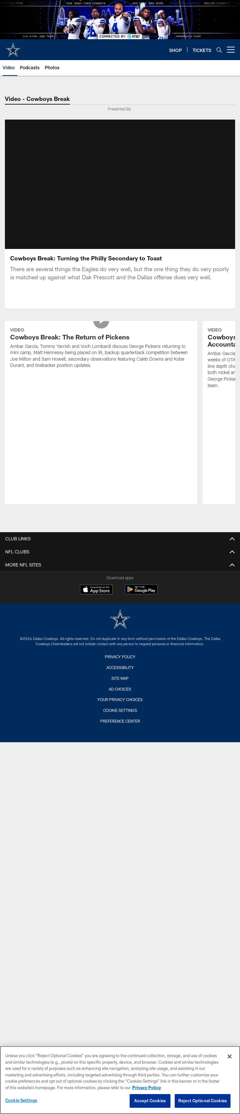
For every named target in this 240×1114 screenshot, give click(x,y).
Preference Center (120, 743)
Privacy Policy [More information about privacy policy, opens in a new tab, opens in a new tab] (146, 1087)
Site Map (120, 700)
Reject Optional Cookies (202, 1100)
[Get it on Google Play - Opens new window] (141, 615)
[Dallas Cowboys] (120, 642)
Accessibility (120, 690)
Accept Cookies (150, 1100)
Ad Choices (120, 711)
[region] (120, 1080)
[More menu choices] (231, 49)
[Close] (229, 1056)
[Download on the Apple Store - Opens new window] (96, 612)
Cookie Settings (120, 732)
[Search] (219, 49)
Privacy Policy (120, 679)
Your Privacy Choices (120, 722)
